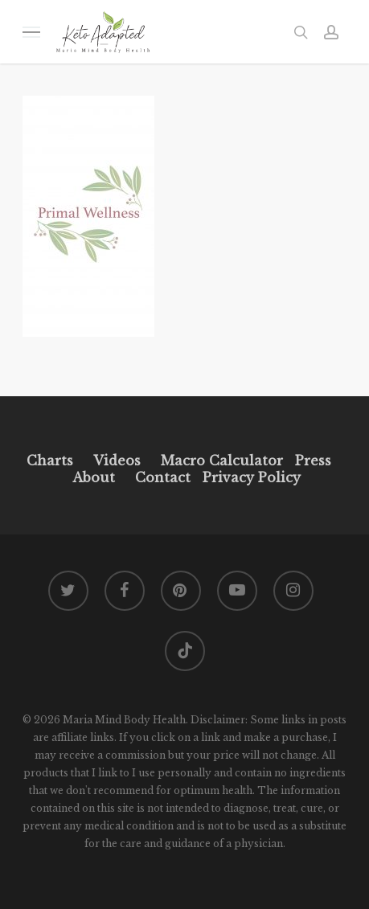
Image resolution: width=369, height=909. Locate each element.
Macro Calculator (222, 460)
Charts (50, 460)
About (93, 477)
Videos (117, 460)
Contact (163, 477)
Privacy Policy (250, 477)
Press (313, 460)
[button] (31, 31)
